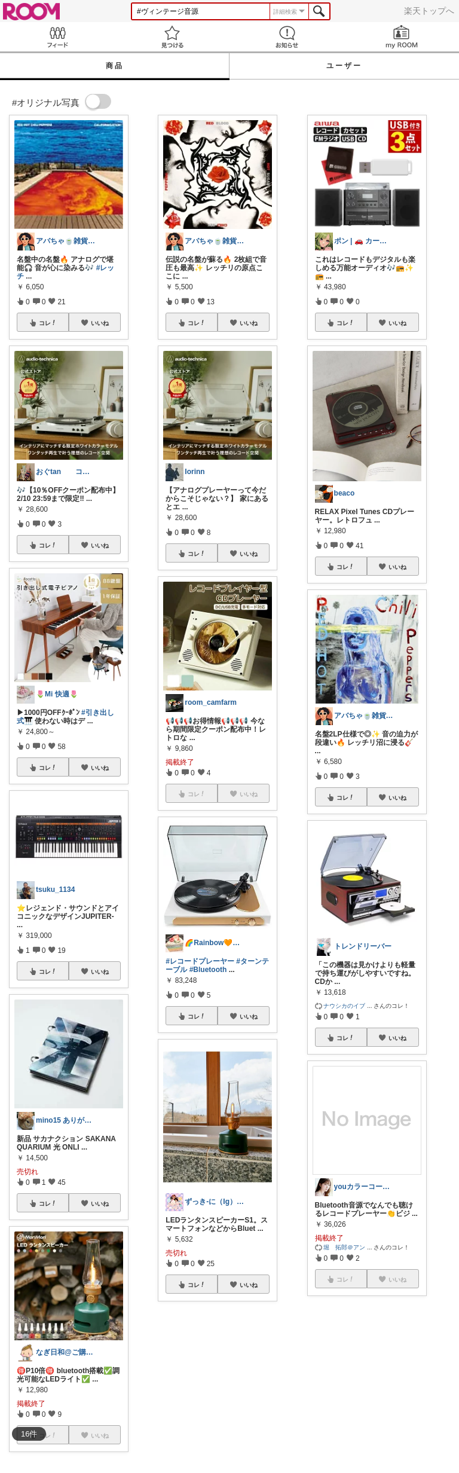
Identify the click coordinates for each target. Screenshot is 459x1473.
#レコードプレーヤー (200, 961)
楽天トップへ (429, 11)
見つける (172, 36)
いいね (100, 323)
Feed (57, 36)
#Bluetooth (208, 969)
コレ (48, 323)
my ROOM (401, 36)
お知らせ (287, 36)
